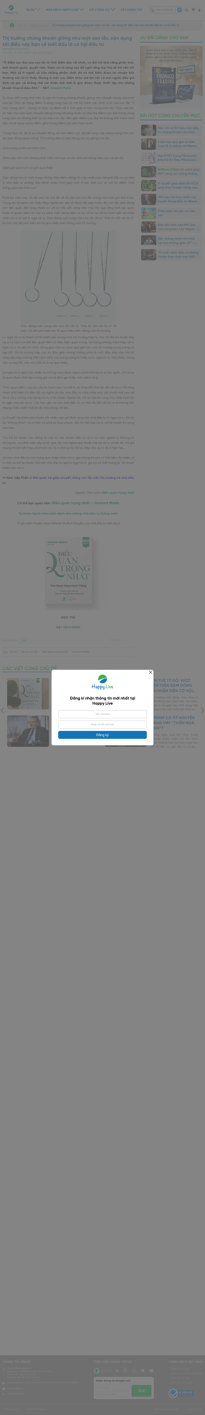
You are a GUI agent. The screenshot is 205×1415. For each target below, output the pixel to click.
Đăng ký (102, 735)
